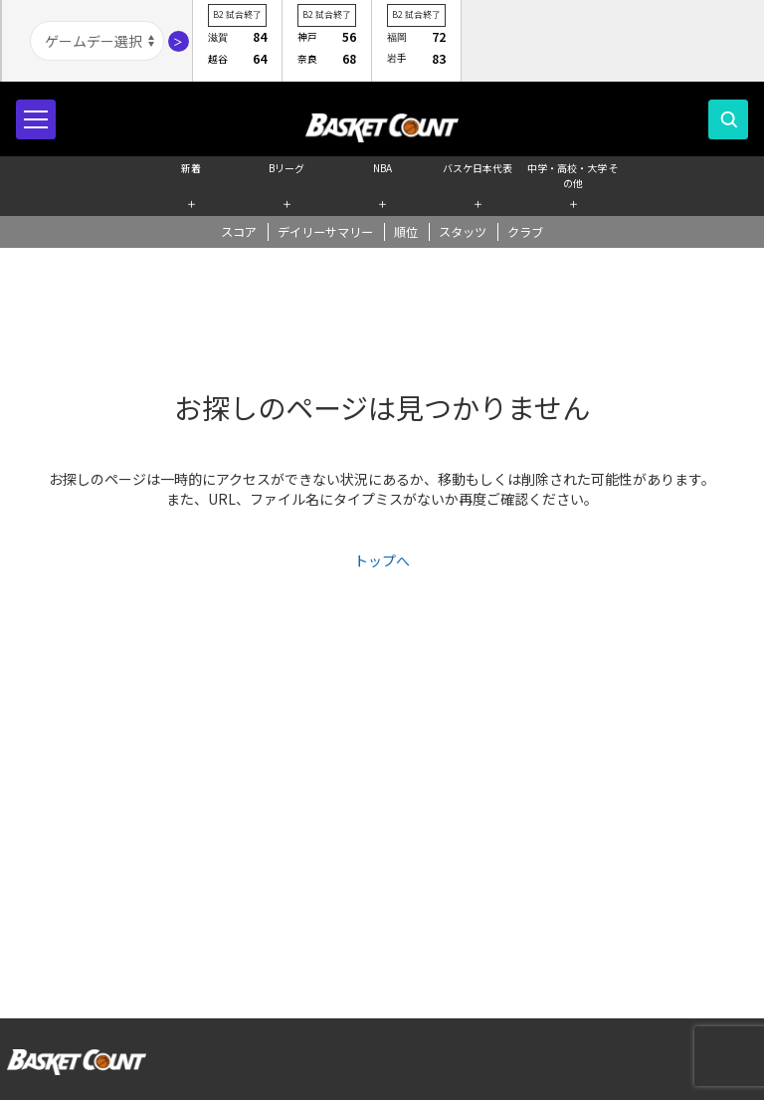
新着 (191, 167)
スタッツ (462, 232)
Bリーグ (286, 167)
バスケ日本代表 (477, 167)
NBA (382, 167)
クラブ (525, 232)
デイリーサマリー (325, 232)
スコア (239, 232)
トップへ (382, 560)
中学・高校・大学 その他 (573, 173)
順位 (406, 232)
